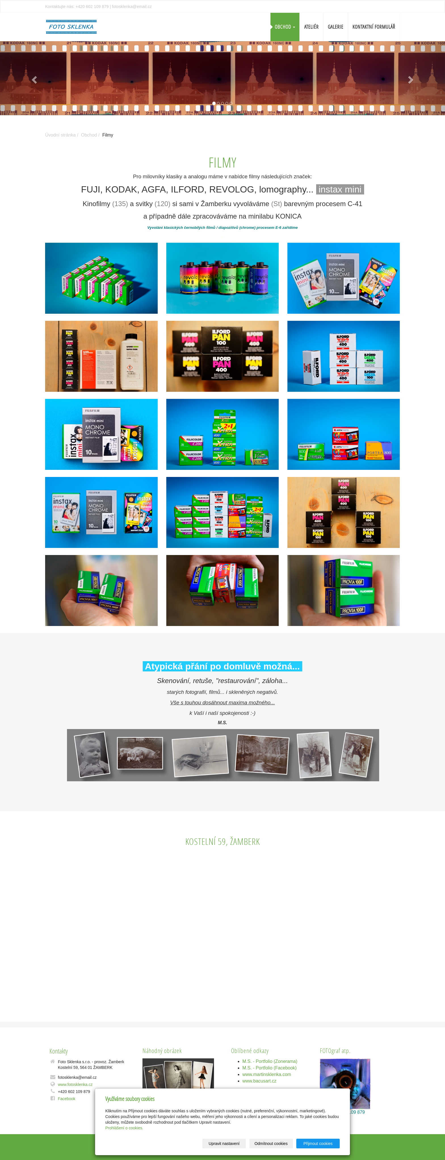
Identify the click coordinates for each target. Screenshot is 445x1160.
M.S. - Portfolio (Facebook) (269, 1067)
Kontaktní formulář (373, 27)
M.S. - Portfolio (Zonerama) (269, 1061)
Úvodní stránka (60, 135)
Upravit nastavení (224, 1143)
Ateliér (311, 27)
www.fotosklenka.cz (75, 1084)
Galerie (335, 27)
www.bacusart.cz (259, 1081)
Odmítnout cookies (271, 1143)
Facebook (66, 1098)
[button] (33, 78)
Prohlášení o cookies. (124, 1128)
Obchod (285, 27)
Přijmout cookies (318, 1143)
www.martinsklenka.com (266, 1074)
